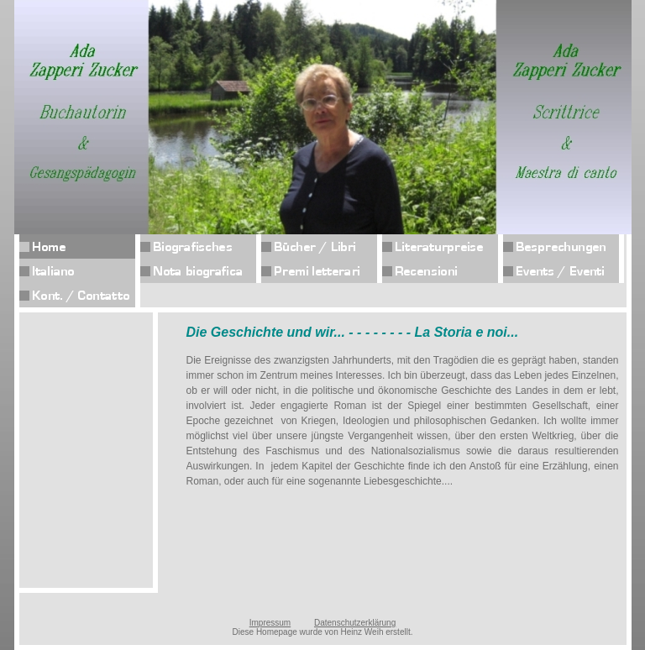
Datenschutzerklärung (355, 622)
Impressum (270, 622)
